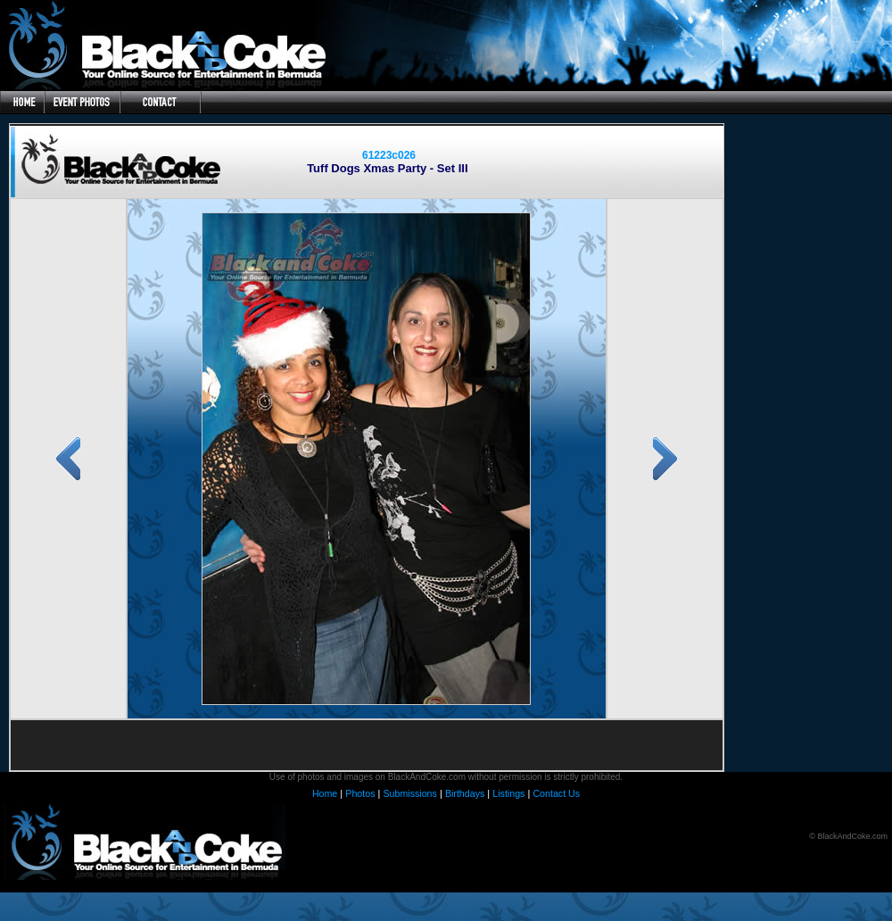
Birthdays (464, 793)
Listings (508, 793)
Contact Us (556, 793)
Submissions (409, 793)
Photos (360, 793)
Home (324, 793)
